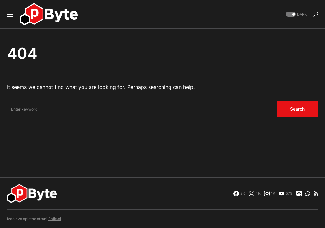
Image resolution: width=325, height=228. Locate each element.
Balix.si (54, 218)
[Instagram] (269, 193)
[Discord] (299, 193)
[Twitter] (255, 193)
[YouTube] (285, 193)
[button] (10, 14)
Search (297, 108)
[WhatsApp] (307, 193)
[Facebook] (239, 193)
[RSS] (316, 193)
